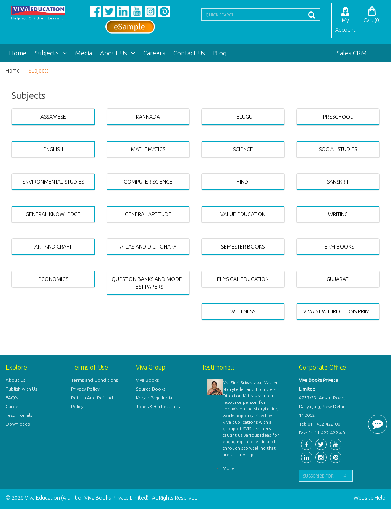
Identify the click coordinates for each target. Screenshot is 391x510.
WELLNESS (242, 312)
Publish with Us (21, 389)
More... (230, 468)
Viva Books (147, 380)
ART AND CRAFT (53, 247)
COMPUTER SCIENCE (148, 182)
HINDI (242, 182)
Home (17, 53)
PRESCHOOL (338, 118)
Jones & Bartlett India (159, 407)
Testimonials (19, 415)
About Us (117, 53)
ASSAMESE (53, 118)
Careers (154, 53)
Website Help (369, 498)
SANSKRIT (338, 182)
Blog (219, 53)
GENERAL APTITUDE (148, 215)
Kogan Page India (154, 398)
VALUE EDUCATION (242, 215)
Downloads (18, 424)
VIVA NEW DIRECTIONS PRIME (338, 312)
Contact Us (189, 53)
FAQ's (12, 398)
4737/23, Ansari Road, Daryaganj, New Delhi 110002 (322, 407)
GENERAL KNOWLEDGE (53, 215)
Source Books (150, 389)
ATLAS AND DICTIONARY (148, 247)
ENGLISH (53, 150)
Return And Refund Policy (92, 403)
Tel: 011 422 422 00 (319, 424)
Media (83, 53)
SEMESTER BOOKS (243, 247)
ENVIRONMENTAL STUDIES (53, 182)
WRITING (338, 215)
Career (13, 407)
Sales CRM (351, 53)
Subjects (50, 53)
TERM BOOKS (338, 247)
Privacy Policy (85, 389)
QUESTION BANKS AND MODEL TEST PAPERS (148, 284)
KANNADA (148, 118)
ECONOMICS (53, 280)
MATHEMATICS (148, 150)
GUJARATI (337, 280)
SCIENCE (243, 150)
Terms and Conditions (94, 380)
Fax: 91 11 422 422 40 (322, 433)
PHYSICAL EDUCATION (243, 280)
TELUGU (243, 118)
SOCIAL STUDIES (338, 150)
